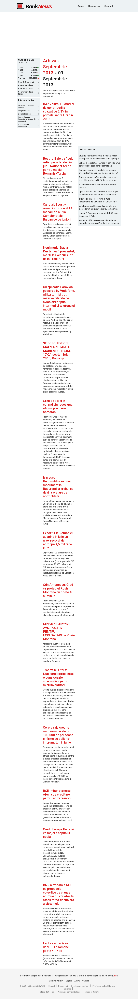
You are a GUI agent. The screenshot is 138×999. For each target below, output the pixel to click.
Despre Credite (28, 111)
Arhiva (49, 60)
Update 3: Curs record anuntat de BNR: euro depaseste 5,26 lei (98, 214)
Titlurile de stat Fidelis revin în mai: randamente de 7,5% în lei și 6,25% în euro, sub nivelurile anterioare (98, 200)
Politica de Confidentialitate (69, 992)
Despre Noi (63, 986)
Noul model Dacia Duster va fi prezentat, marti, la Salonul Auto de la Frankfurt (59, 253)
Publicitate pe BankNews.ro (104, 986)
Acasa (81, 6)
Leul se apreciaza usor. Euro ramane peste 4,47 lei (56, 947)
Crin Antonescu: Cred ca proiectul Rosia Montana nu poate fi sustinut (58, 590)
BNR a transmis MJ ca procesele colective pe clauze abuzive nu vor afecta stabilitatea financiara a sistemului (58, 894)
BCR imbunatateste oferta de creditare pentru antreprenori (57, 794)
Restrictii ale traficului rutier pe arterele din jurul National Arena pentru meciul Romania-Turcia (58, 166)
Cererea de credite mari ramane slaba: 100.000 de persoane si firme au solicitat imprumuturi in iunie (58, 735)
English (69, 981)
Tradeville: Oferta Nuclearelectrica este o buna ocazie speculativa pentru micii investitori (58, 677)
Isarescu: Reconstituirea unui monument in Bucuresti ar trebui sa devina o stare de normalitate (58, 487)
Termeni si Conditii (91, 992)
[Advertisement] (77, 35)
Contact (108, 6)
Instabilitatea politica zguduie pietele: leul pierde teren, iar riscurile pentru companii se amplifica (99, 207)
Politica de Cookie (46, 992)
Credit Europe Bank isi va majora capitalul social (58, 833)
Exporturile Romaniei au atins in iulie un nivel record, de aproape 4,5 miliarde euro (58, 540)
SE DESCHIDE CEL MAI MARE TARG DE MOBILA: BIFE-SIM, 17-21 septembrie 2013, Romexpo (57, 351)
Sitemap (67, 989)
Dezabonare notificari (80, 986)
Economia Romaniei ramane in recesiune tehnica (97, 186)
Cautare (85, 981)
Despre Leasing (28, 114)
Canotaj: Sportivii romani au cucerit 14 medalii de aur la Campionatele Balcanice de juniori (57, 212)
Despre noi (94, 6)
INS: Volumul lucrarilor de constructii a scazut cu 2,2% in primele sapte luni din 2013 (58, 111)
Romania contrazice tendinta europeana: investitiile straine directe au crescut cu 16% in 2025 (98, 171)
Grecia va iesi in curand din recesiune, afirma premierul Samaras (58, 406)
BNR (115, 976)
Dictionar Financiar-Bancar (28, 106)
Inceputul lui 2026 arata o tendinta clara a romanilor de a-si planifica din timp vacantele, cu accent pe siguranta (99, 222)
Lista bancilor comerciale (28, 126)
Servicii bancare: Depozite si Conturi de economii (28, 119)
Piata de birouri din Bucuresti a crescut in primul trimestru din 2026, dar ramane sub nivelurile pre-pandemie (98, 179)
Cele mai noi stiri (56, 981)
